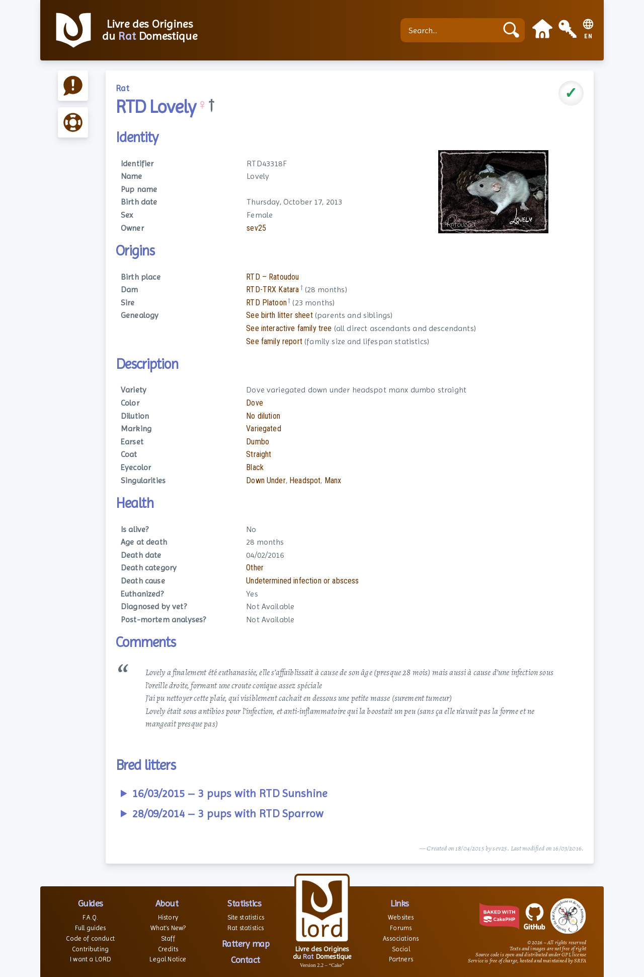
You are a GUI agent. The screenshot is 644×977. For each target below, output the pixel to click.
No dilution (263, 416)
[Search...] (451, 30)
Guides (90, 903)
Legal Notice (167, 959)
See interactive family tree (289, 328)
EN (588, 36)
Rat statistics (245, 928)
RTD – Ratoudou (272, 277)
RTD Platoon (266, 302)
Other (255, 567)
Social (401, 949)
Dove (254, 403)
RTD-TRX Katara (272, 289)
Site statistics (245, 917)
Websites (401, 917)
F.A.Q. (90, 917)
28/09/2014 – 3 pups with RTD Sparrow (228, 813)
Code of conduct (90, 938)
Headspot (304, 480)
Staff (168, 938)
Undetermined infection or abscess (302, 580)
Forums (401, 928)
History (168, 917)
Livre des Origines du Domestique (149, 30)
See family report (274, 341)
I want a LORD (90, 959)
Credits (168, 949)
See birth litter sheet (279, 315)
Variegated (263, 428)
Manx (333, 480)
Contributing (90, 949)
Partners (401, 959)
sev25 (256, 228)
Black (255, 467)
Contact (245, 959)
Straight (258, 454)
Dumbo (257, 441)
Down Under (266, 480)
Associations (401, 938)
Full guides (90, 928)
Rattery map (246, 943)
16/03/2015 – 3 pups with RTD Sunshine (229, 793)
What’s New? (168, 928)
